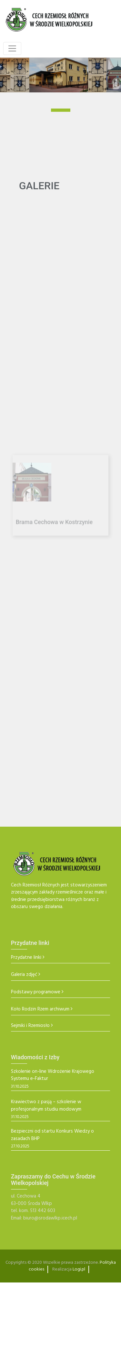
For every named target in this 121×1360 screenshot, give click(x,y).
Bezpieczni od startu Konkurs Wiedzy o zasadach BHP (52, 1135)
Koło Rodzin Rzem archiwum (40, 1009)
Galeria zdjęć (24, 974)
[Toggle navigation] (12, 48)
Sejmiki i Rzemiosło (30, 1026)
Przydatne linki (26, 957)
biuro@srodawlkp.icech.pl (50, 1218)
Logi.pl (79, 1269)
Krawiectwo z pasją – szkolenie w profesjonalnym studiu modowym (46, 1105)
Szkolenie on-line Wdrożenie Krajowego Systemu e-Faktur (52, 1075)
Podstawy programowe (35, 992)
